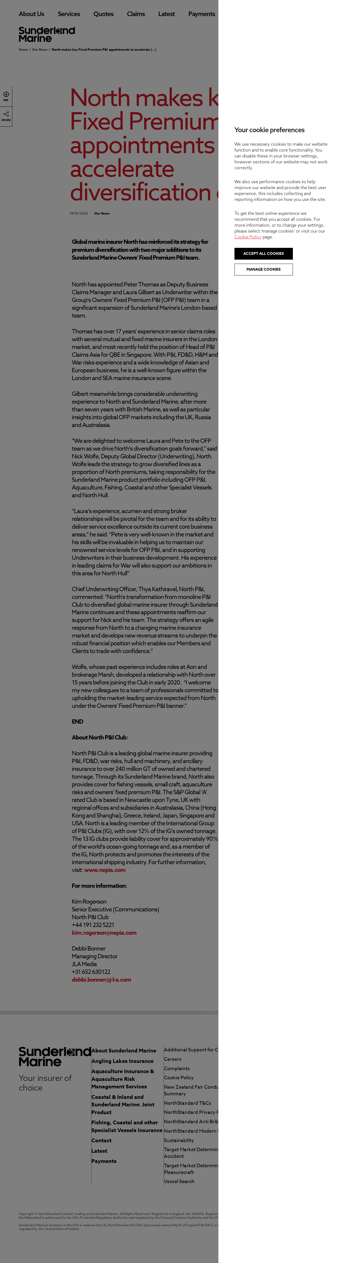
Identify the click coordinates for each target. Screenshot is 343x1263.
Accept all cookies (280, 253)
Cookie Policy (264, 237)
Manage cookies (280, 269)
